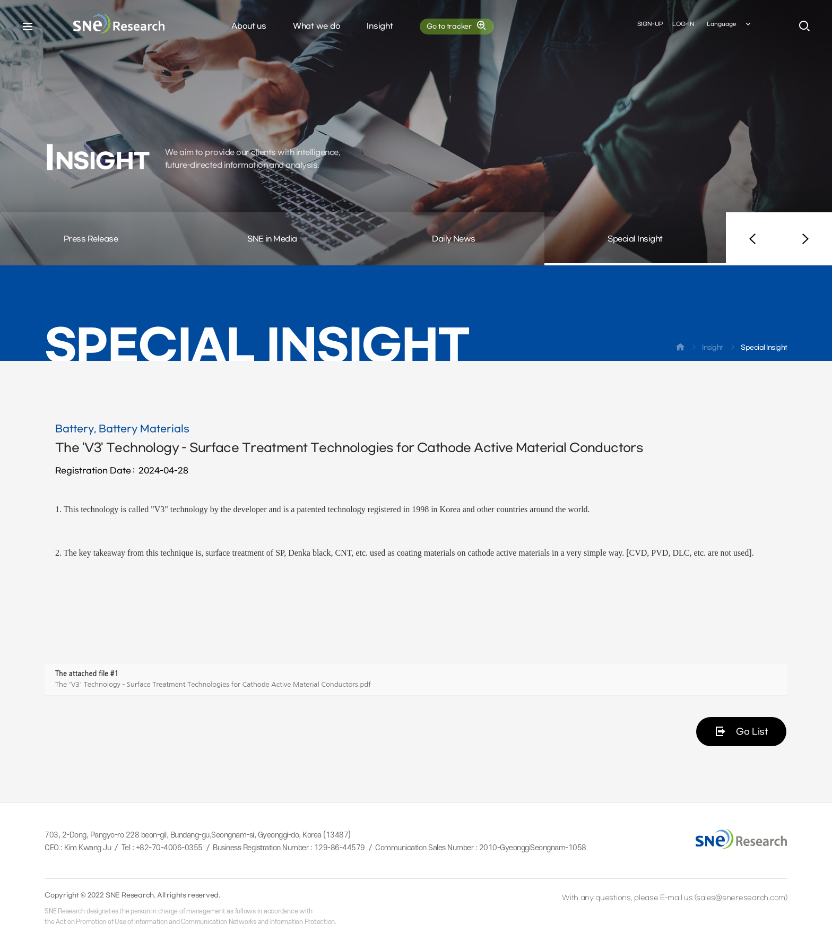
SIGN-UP (650, 26)
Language (729, 26)
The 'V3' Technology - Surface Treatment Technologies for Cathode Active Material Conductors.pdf (213, 684)
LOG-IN (683, 26)
